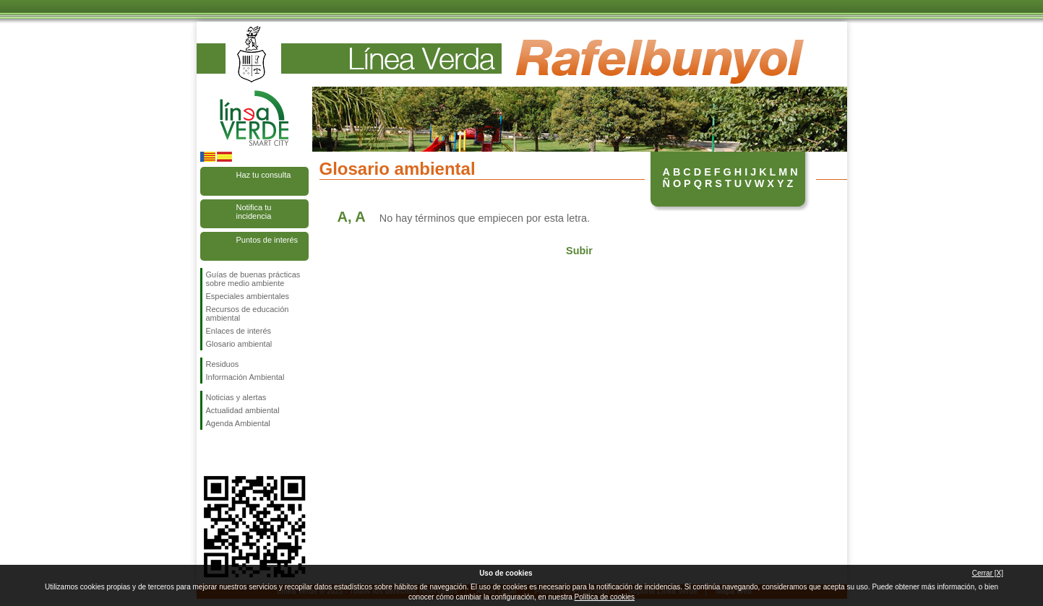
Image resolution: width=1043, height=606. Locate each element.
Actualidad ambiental (243, 410)
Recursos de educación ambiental (247, 313)
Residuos (222, 364)
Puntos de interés (267, 239)
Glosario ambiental (239, 343)
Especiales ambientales (248, 296)
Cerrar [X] (987, 573)
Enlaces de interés (239, 330)
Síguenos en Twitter (232, 453)
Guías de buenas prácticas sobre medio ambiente (253, 278)
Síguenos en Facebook (209, 453)
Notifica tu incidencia (254, 211)
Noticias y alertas (236, 397)
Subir (579, 250)
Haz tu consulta (263, 174)
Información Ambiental (245, 377)
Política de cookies (605, 597)
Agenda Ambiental (238, 423)
